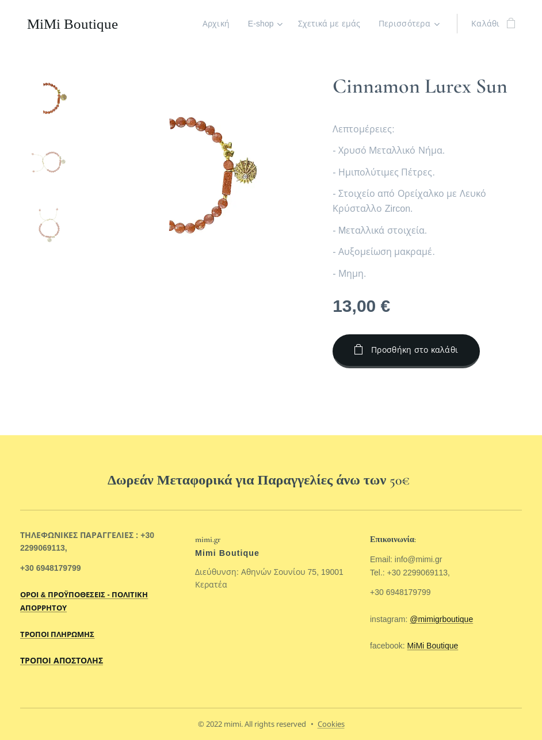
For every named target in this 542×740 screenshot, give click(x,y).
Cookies (331, 724)
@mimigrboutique (441, 618)
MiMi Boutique (433, 645)
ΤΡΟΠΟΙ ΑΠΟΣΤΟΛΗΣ (61, 660)
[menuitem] (216, 23)
